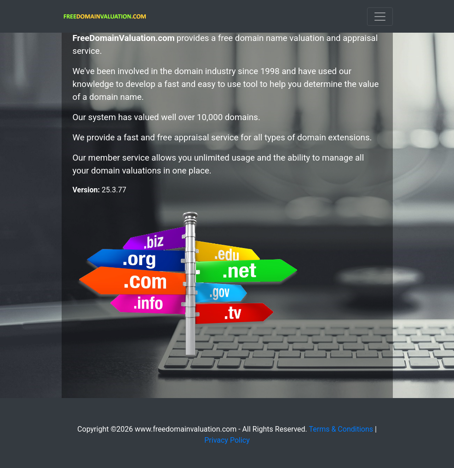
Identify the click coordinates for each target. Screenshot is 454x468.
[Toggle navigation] (380, 16)
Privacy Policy (227, 440)
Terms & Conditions (341, 429)
